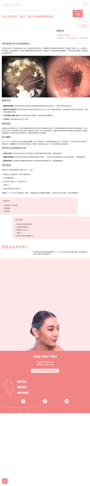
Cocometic (12, 5)
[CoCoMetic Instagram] (23, 403)
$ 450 (83, 26)
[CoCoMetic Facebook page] (45, 403)
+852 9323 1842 (45, 356)
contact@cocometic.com (45, 371)
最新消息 (22, 381)
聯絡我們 (22, 387)
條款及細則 (23, 392)
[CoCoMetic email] (67, 403)
